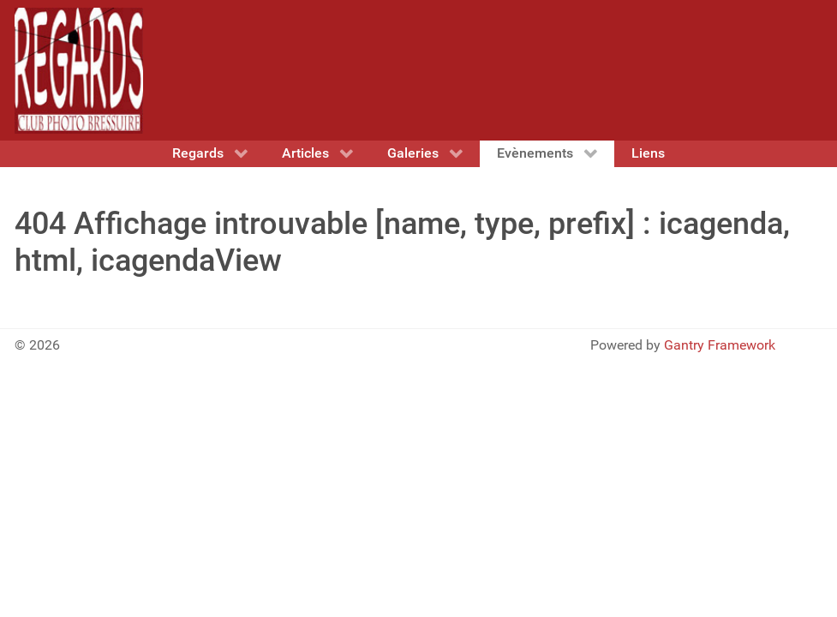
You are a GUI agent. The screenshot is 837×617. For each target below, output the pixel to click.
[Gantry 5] (79, 71)
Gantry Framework (719, 345)
